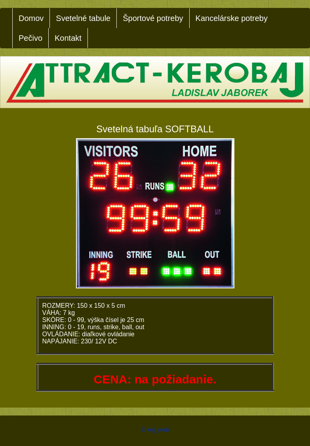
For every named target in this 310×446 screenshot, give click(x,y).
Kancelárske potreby (232, 18)
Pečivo (30, 38)
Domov (31, 18)
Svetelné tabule (83, 18)
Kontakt (68, 38)
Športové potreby (153, 18)
